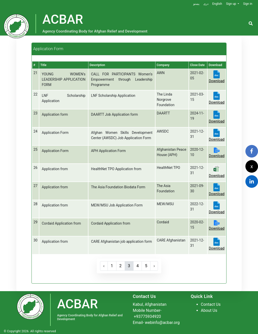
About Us (209, 310)
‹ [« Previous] (104, 265)
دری (205, 4)
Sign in (247, 4)
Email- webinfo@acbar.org (156, 322)
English (217, 4)
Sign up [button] (231, 4)
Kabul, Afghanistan (150, 304)
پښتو (196, 4)
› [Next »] (154, 265)
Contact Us (211, 304)
